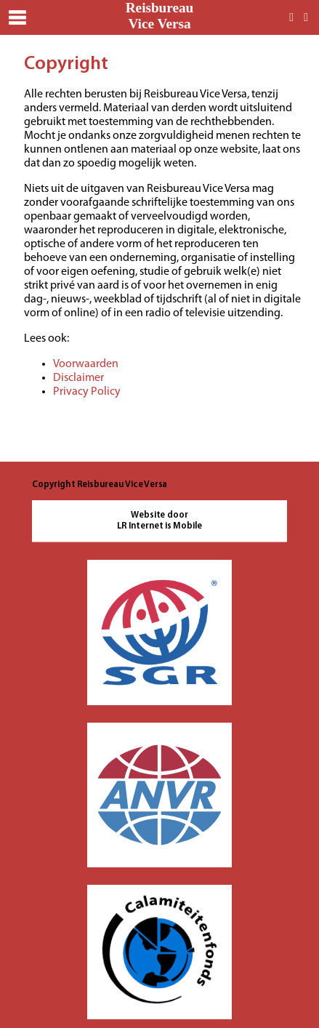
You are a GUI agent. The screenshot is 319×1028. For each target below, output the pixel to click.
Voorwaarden (85, 364)
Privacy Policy (87, 392)
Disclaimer (78, 378)
